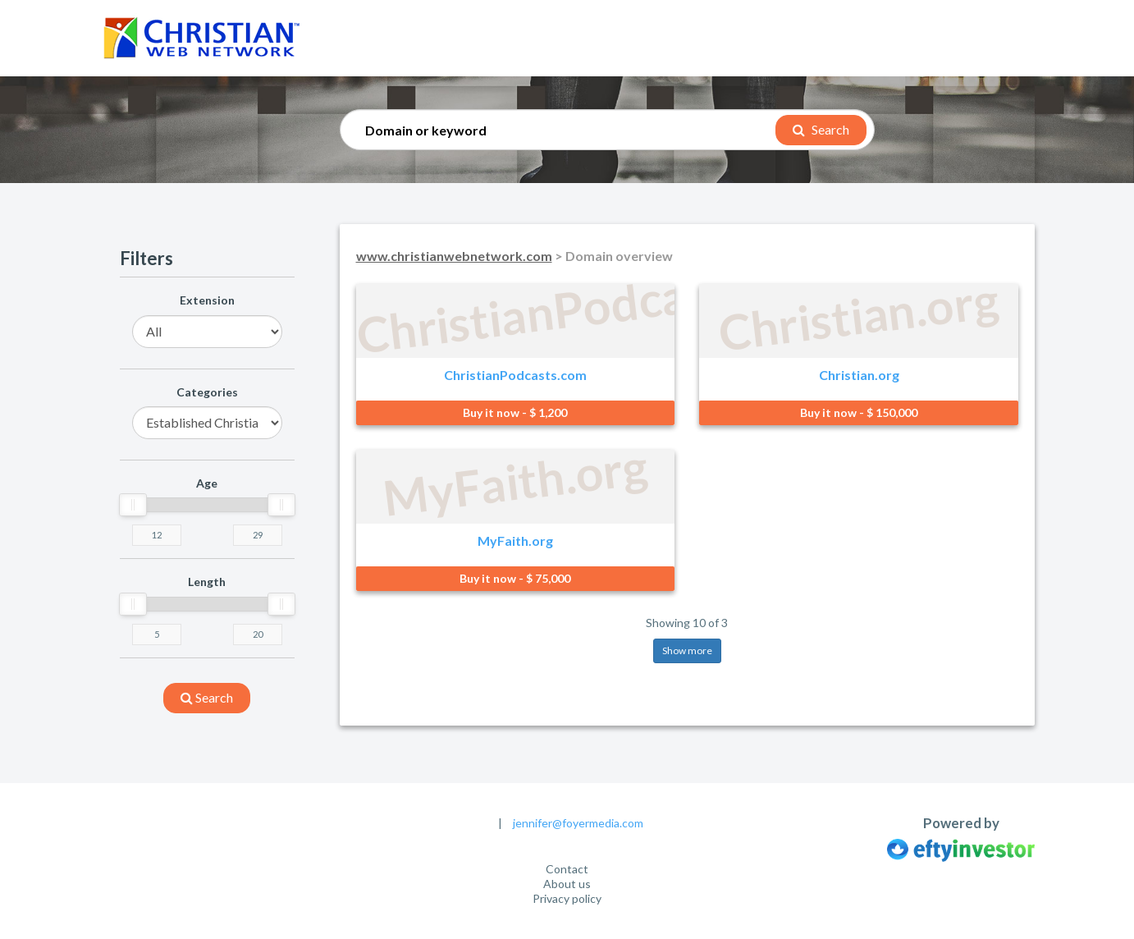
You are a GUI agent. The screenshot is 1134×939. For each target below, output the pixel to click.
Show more (687, 650)
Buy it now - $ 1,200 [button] (515, 412)
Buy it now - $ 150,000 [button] (858, 412)
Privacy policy (567, 898)
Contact (567, 869)
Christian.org (859, 374)
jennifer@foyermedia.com (578, 823)
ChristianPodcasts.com (515, 374)
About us (567, 884)
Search (821, 129)
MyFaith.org (515, 540)
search (207, 697)
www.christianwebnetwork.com (454, 255)
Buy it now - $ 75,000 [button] (515, 578)
